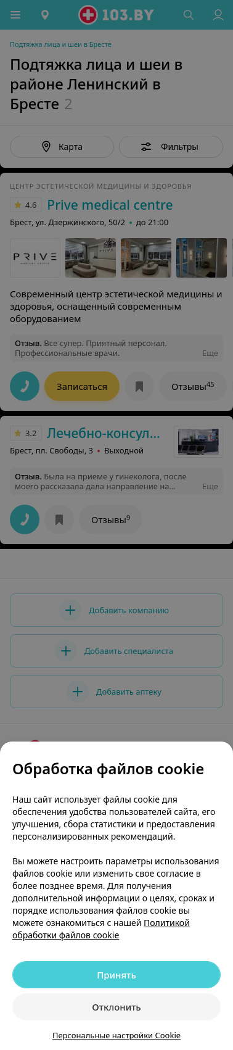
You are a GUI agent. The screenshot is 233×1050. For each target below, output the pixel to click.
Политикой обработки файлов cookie (101, 929)
